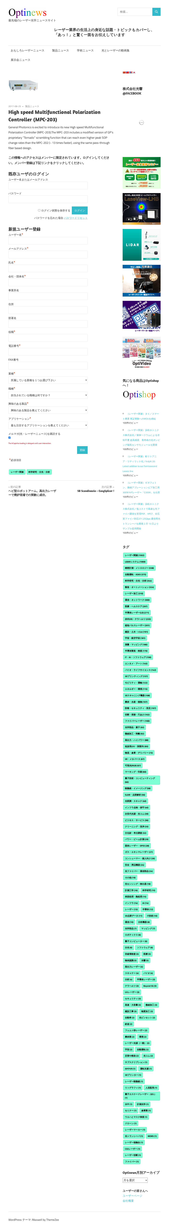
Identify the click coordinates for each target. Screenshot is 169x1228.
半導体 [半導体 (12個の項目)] (147, 909)
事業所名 (13, 290)
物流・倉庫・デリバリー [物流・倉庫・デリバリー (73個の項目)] (139, 752)
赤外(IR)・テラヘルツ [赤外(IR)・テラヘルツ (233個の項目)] (138, 619)
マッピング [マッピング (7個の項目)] (148, 928)
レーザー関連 (17, 472)
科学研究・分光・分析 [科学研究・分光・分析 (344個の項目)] (138, 580)
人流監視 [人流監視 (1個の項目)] (151, 1087)
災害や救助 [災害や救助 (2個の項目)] (132, 1055)
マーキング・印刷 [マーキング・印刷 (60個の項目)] (135, 771)
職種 (11, 388)
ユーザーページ (132, 1196)
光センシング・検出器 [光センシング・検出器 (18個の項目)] (138, 884)
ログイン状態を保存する (55, 210)
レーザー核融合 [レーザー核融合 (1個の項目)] (134, 1142)
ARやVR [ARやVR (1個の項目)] (130, 1068)
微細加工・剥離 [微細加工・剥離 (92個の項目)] (134, 733)
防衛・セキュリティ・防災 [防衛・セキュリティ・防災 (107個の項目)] (140, 708)
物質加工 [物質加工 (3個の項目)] (147, 1011)
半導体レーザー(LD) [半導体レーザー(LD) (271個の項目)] (137, 612)
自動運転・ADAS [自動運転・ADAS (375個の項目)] (135, 574)
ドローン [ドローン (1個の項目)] (130, 1123)
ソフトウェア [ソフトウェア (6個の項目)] (145, 947)
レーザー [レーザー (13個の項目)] (131, 909)
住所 (11, 304)
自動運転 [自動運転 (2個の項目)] (143, 1049)
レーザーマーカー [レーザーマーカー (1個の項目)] (135, 1129)
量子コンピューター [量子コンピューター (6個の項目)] (136, 941)
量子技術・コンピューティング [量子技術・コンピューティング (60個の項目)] (140, 780)
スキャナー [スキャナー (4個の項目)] (132, 973)
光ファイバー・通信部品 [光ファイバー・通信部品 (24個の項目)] (139, 871)
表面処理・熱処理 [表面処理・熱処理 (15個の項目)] (135, 896)
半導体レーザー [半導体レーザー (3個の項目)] (146, 979)
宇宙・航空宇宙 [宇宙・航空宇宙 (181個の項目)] (135, 638)
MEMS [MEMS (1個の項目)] (152, 1136)
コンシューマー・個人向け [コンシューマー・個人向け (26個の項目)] (140, 858)
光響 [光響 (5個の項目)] (145, 960)
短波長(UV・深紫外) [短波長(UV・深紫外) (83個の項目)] (136, 746)
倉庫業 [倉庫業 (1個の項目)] (146, 1110)
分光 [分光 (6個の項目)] (128, 947)
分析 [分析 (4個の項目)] (128, 979)
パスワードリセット (76, 218)
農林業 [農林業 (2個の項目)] (129, 1036)
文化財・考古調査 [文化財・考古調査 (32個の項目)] (135, 833)
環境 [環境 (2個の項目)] (142, 1036)
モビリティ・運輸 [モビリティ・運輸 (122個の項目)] (136, 682)
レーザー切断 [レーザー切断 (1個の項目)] (133, 1155)
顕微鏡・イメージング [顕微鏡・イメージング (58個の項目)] (138, 788)
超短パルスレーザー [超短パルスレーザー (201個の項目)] (137, 625)
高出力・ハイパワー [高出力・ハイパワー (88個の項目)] (136, 740)
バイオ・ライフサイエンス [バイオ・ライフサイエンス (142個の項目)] (140, 670)
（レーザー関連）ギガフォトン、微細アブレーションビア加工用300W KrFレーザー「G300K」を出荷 (141, 487)
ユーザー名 (15, 234)
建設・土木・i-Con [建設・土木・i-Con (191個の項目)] (136, 631)
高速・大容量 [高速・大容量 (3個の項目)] (133, 1005)
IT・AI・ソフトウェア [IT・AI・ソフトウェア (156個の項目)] (138, 657)
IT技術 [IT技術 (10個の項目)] (152, 915)
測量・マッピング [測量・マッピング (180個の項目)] (136, 644)
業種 (11, 373)
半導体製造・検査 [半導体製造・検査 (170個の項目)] (136, 650)
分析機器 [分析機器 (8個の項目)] (144, 922)
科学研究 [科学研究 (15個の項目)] (148, 890)
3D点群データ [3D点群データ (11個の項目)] (133, 915)
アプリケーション (19, 418)
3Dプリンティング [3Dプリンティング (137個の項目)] (136, 676)
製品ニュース (60, 50)
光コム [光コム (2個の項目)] (148, 1055)
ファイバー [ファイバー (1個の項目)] (132, 1161)
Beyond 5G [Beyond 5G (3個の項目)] (149, 985)
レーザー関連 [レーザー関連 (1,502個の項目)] (134, 555)
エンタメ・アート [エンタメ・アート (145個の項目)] (136, 663)
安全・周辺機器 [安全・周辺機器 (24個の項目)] (134, 864)
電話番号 (14, 345)
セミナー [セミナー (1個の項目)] (130, 1110)
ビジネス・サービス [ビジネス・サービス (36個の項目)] (136, 820)
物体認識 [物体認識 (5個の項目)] (130, 960)
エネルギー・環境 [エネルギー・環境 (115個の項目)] (136, 689)
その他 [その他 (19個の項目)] (130, 877)
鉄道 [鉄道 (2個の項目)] (128, 1024)
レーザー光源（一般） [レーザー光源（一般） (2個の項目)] (137, 1043)
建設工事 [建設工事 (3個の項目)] (130, 1011)
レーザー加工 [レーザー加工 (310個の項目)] (134, 593)
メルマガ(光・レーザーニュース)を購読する (34, 433)
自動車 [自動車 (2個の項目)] (129, 1017)
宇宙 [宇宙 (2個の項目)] (128, 1049)
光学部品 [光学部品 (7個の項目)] (130, 928)
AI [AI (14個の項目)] (145, 903)
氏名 (11, 262)
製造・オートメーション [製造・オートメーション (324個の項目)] (139, 587)
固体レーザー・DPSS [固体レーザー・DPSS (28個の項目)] (137, 845)
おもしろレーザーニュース (27, 50)
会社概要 (128, 1201)
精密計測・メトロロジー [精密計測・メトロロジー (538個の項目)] (139, 568)
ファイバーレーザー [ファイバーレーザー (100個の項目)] (137, 721)
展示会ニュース (20, 60)
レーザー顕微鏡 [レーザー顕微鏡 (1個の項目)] (134, 1081)
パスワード (15, 193)
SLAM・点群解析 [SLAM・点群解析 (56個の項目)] (135, 794)
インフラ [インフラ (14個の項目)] (131, 903)
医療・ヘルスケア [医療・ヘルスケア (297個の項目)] (136, 606)
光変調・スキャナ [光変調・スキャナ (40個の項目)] (135, 801)
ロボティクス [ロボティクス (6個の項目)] (133, 934)
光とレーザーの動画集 (115, 50)
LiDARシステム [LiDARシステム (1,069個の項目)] (135, 561)
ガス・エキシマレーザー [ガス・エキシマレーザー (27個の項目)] (139, 852)
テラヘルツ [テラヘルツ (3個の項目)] (132, 985)
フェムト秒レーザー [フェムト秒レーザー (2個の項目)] (136, 1030)
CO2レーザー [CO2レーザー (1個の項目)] (132, 1148)
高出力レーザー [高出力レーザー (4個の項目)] (134, 966)
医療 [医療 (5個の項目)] (147, 954)
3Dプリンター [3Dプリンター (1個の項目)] (133, 1075)
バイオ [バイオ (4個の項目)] (148, 973)
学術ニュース (85, 50)
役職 (11, 332)
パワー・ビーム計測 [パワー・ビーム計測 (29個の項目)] (136, 839)
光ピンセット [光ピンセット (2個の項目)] (147, 1017)
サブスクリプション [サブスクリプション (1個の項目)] (136, 1062)
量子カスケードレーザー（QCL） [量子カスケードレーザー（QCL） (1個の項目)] (140, 1096)
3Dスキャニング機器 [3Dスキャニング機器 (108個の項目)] (137, 695)
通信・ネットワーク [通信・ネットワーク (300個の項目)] (137, 600)
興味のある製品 (18, 403)
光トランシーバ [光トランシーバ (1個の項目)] (134, 1136)
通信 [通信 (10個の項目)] (129, 922)
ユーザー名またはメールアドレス (28, 179)
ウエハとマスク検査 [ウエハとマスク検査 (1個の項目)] (136, 1117)
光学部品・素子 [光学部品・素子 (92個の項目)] (134, 727)
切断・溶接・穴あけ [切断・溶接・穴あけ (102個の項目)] (137, 714)
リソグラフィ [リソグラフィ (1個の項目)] (133, 1087)
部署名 (12, 318)
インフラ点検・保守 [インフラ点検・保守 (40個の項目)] (136, 807)
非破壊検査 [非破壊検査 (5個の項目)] (132, 954)
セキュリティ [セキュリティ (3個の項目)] (133, 998)
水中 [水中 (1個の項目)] (128, 1104)
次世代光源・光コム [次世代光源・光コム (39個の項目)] (136, 813)
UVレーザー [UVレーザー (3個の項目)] (132, 992)
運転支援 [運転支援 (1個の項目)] (146, 1068)
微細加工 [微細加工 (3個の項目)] (151, 1005)
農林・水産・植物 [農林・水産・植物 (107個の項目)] (136, 702)
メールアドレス (18, 248)
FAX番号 (13, 359)
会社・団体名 (17, 276)
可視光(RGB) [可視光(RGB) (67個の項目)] (133, 765)
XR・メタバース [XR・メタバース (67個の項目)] (134, 759)
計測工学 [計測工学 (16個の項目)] (131, 890)
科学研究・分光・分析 (39, 472)
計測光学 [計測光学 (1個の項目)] (143, 1104)
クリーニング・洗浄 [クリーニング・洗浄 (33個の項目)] (136, 826)
